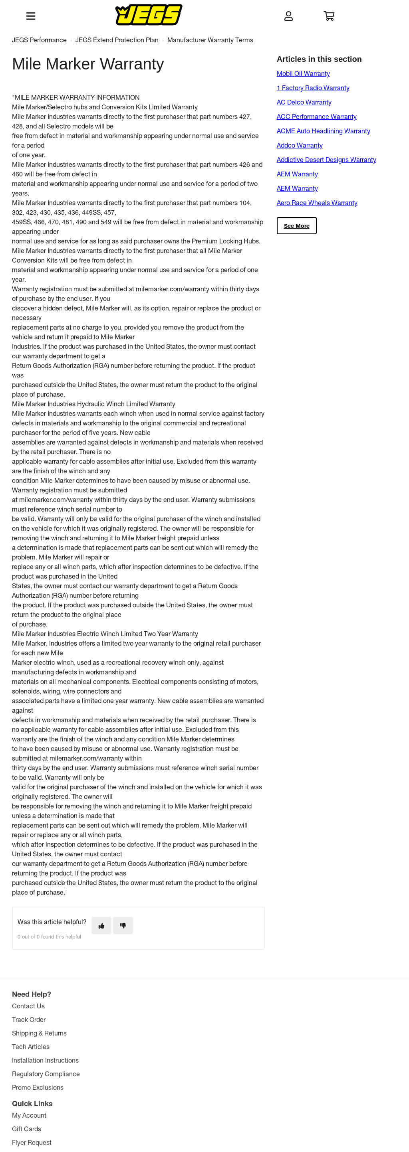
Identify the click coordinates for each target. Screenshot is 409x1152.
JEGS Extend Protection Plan (117, 39)
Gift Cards (113, 1019)
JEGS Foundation (209, 1019)
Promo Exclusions (39, 1087)
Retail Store (200, 1033)
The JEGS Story (206, 1006)
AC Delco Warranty (304, 102)
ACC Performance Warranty (317, 116)
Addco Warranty (300, 145)
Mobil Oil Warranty (303, 73)
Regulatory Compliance (47, 1073)
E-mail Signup (119, 1046)
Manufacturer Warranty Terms (210, 39)
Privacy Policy (236, 1111)
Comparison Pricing (277, 1111)
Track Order (30, 1019)
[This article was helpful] (101, 925)
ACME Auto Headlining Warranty (323, 130)
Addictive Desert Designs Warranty (326, 159)
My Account (116, 1006)
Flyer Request (118, 1033)
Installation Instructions (47, 1060)
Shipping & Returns (41, 1033)
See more (297, 225)
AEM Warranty (297, 174)
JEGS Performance (39, 39)
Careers (195, 1046)
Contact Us (30, 1006)
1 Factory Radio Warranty (313, 87)
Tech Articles (32, 1046)
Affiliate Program (208, 1060)
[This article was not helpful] (123, 925)
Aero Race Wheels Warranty (317, 202)
